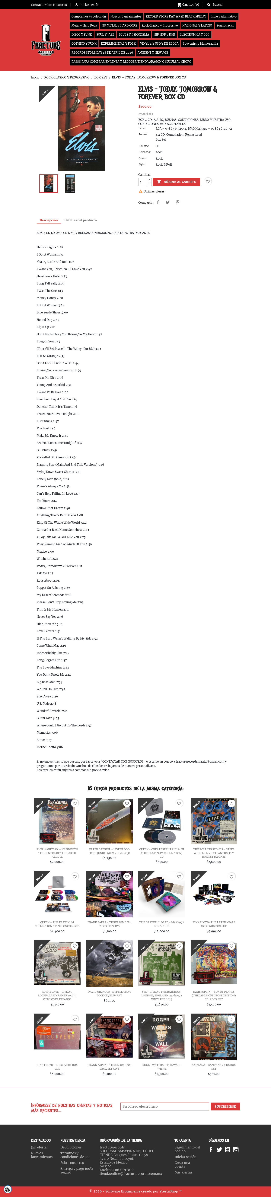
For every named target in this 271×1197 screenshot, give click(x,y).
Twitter (221, 1149)
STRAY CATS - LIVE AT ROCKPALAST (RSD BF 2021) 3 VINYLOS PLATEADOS (57, 995)
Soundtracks (225, 25)
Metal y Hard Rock (84, 25)
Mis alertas (184, 1172)
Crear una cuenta (182, 1164)
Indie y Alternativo (224, 16)
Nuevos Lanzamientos (125, 16)
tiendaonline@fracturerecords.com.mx (131, 1174)
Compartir (158, 202)
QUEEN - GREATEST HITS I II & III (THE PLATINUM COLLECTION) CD (161, 853)
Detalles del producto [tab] (80, 220)
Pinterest (177, 202)
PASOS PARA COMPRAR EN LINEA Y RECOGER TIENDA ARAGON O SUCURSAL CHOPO (131, 61)
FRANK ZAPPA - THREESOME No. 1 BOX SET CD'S (109, 1066)
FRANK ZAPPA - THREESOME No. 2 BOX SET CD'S (109, 924)
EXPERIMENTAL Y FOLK (118, 43)
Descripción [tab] (49, 220)
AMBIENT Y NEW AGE (153, 52)
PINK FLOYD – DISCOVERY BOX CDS (57, 1066)
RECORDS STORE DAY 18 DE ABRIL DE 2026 (102, 52)
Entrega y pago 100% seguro (77, 1170)
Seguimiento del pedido (187, 1149)
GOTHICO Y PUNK (84, 43)
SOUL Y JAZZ (105, 34)
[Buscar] (222, 4)
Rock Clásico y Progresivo (160, 25)
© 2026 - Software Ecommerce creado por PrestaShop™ (135, 1191)
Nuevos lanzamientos (42, 1155)
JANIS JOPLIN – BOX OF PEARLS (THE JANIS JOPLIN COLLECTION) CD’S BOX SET (214, 995)
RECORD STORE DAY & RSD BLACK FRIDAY (176, 16)
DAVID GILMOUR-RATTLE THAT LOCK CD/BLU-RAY (109, 993)
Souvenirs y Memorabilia (200, 43)
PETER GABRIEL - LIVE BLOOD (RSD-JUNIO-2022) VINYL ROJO (109, 851)
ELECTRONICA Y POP (194, 34)
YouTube (231, 1149)
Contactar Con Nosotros (49, 4)
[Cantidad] (142, 182)
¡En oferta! (39, 1147)
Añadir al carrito (176, 181)
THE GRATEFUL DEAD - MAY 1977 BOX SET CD (161, 924)
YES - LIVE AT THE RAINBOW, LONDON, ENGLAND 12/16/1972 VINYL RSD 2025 (161, 995)
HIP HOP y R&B (164, 34)
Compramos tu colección (89, 16)
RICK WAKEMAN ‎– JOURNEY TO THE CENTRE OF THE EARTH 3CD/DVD (57, 853)
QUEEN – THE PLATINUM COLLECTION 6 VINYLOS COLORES (57, 924)
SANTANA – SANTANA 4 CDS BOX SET (214, 1066)
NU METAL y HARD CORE (119, 25)
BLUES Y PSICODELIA (134, 34)
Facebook (214, 1149)
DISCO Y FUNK (82, 34)
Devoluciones (71, 1147)
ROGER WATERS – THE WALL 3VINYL (161, 1066)
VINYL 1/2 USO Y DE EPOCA (159, 43)
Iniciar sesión (185, 1157)
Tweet (167, 202)
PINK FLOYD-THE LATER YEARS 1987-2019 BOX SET (214, 924)
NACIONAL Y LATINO (197, 25)
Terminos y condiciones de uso (75, 1155)
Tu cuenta (183, 1140)
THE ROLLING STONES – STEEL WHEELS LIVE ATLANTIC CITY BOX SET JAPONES (213, 853)
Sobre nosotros (72, 1163)
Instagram (240, 1149)
